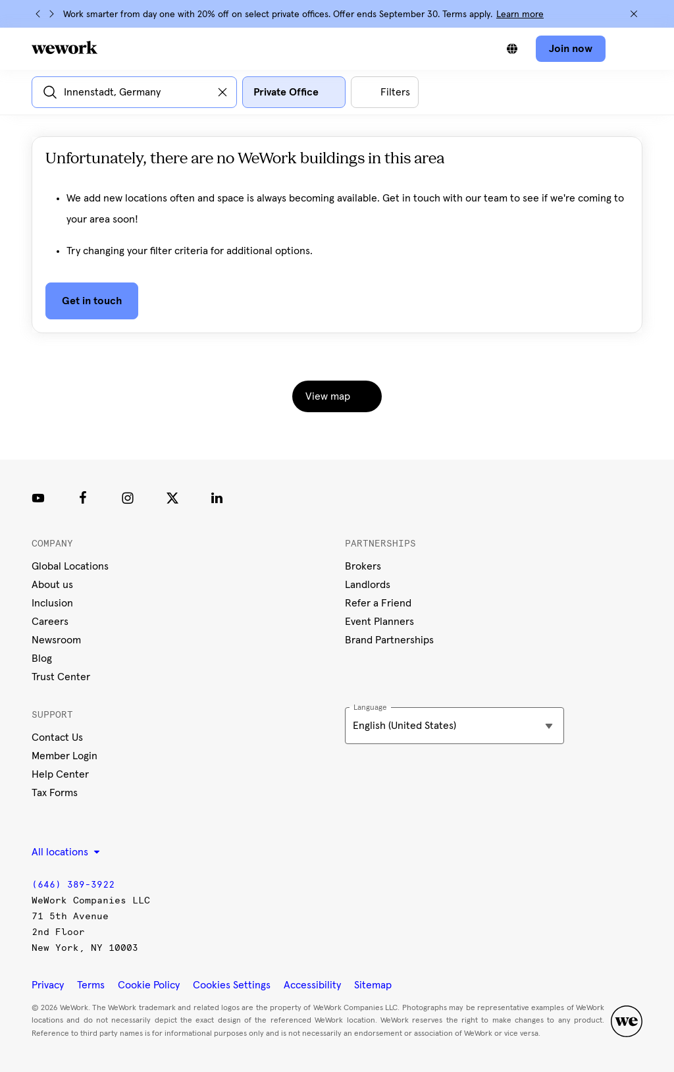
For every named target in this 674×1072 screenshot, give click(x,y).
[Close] (633, 13)
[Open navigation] (629, 49)
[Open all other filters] (385, 92)
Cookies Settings (232, 985)
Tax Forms (55, 793)
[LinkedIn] (217, 497)
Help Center (60, 774)
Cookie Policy (149, 985)
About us (52, 584)
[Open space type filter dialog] (294, 92)
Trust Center (61, 677)
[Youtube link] (38, 497)
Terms (91, 985)
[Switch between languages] (512, 49)
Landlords (367, 584)
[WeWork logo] (64, 47)
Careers (50, 621)
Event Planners (379, 621)
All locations (66, 852)
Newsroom (56, 640)
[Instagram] (127, 497)
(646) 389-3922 (73, 884)
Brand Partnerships (389, 640)
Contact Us (57, 737)
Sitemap (373, 985)
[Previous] (38, 13)
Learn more (520, 14)
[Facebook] (83, 497)
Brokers (363, 566)
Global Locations (70, 566)
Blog (42, 658)
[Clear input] (222, 92)
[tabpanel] (337, 245)
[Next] (51, 13)
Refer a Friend (378, 603)
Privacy (48, 985)
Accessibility (312, 985)
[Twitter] (172, 497)
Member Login (64, 756)
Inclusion (52, 603)
